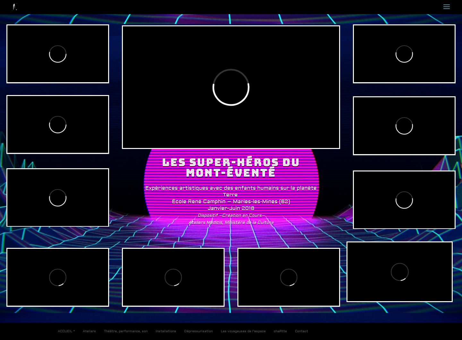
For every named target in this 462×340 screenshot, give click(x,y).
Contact (301, 331)
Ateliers (89, 331)
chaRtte (280, 331)
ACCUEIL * (66, 331)
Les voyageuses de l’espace (243, 331)
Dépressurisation (198, 331)
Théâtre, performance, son (126, 331)
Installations (166, 331)
